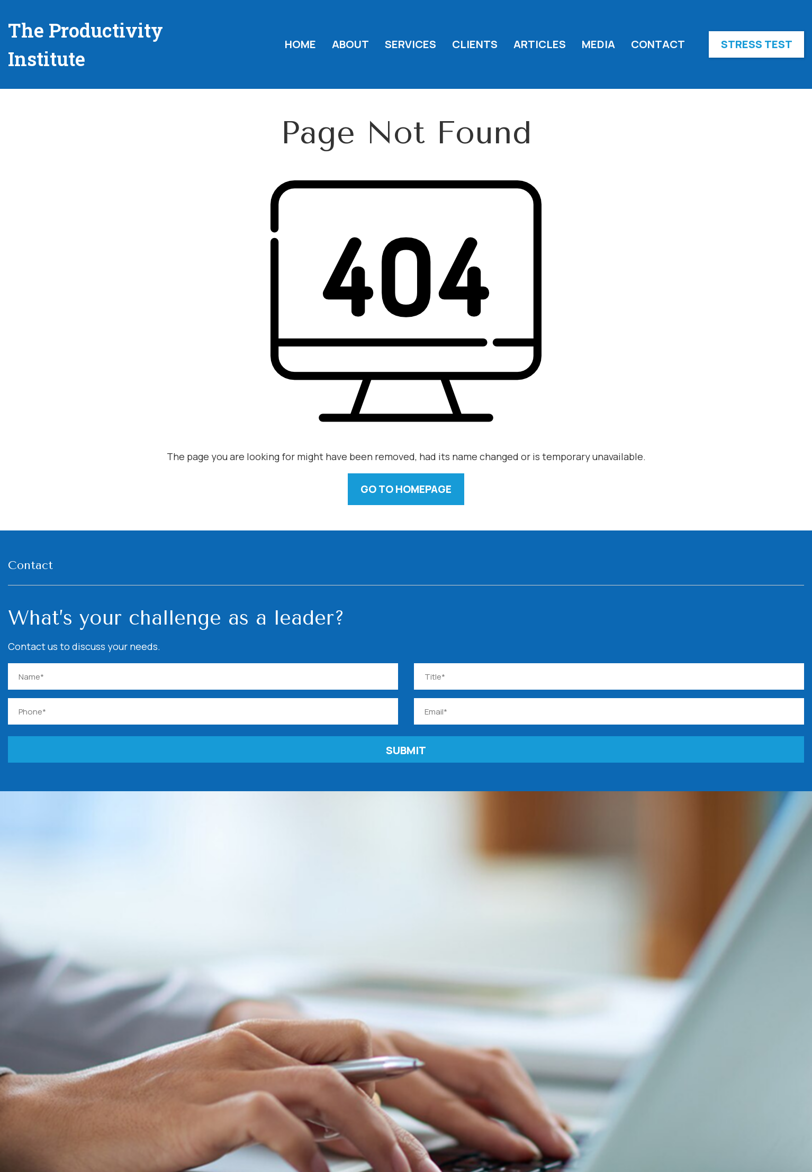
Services (410, 44)
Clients (475, 44)
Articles (539, 44)
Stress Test (756, 44)
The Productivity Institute (85, 44)
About (350, 44)
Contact (658, 44)
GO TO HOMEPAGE (406, 489)
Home (300, 44)
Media (598, 44)
